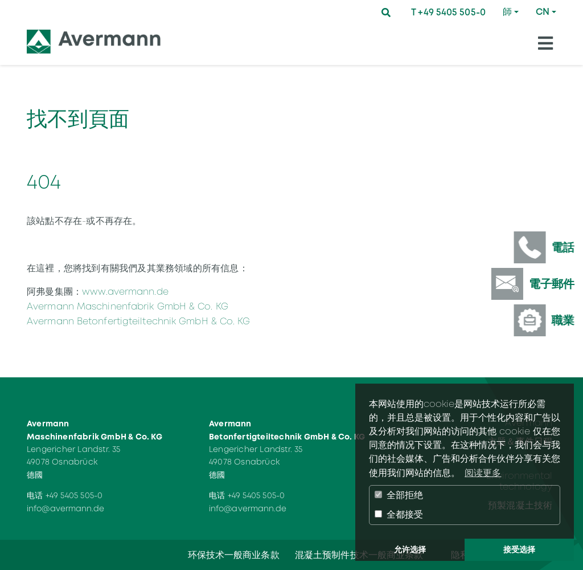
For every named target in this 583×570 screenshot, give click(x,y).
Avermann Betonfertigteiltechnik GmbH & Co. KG (139, 321)
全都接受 (399, 514)
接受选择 (519, 549)
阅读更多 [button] (483, 473)
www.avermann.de (125, 292)
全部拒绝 (399, 495)
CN (542, 12)
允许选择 (410, 549)
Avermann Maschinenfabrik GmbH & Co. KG (127, 306)
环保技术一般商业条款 (234, 555)
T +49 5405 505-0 (448, 12)
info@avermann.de (66, 508)
